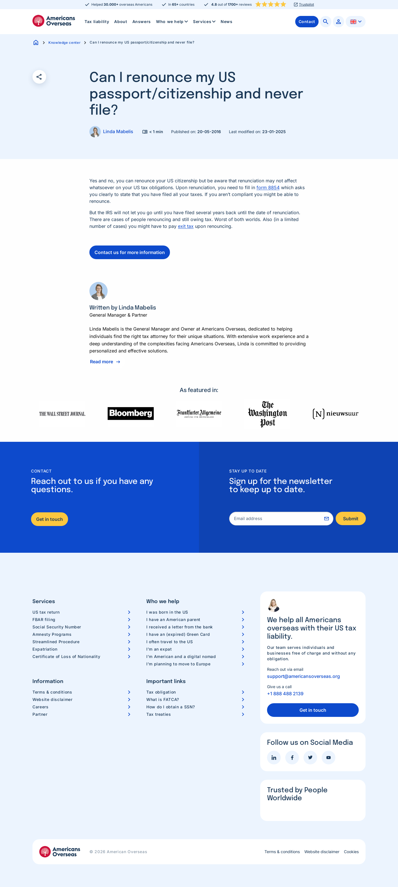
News (227, 21)
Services (205, 21)
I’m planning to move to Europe (178, 663)
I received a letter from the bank (179, 626)
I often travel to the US (169, 641)
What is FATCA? (162, 699)
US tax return (46, 612)
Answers (141, 21)
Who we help (172, 21)
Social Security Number (56, 626)
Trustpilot (306, 5)
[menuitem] (97, 21)
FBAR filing (44, 619)
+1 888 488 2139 (285, 693)
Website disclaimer (52, 699)
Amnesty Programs (51, 634)
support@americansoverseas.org (303, 676)
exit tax (186, 226)
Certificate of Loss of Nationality (66, 656)
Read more (101, 361)
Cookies (351, 852)
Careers (40, 706)
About (120, 21)
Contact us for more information (130, 252)
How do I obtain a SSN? (170, 706)
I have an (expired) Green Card (178, 634)
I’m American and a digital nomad (181, 656)
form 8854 (268, 187)
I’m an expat (159, 649)
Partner (39, 714)
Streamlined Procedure (55, 641)
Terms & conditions (52, 692)
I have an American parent (173, 619)
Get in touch (49, 519)
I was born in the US (167, 612)
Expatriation (45, 649)
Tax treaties (158, 714)
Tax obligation (161, 692)
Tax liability (97, 21)
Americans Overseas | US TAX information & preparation (53, 21)
